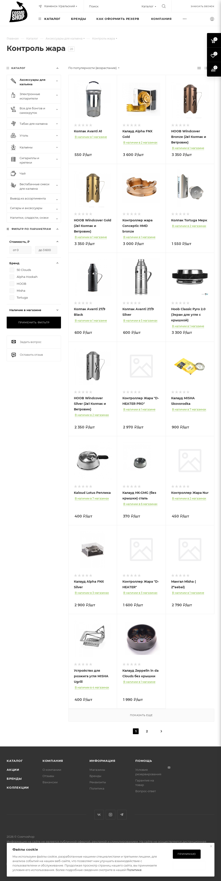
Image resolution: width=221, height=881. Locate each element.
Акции (13, 769)
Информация (102, 761)
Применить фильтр (34, 322)
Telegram (122, 814)
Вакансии (50, 782)
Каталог (15, 761)
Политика (96, 788)
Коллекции (18, 787)
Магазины (97, 769)
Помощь (143, 761)
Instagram (110, 814)
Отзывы (48, 776)
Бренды (14, 778)
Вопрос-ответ (145, 791)
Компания (53, 761)
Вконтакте (99, 814)
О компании (52, 769)
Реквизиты (97, 782)
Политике (134, 870)
